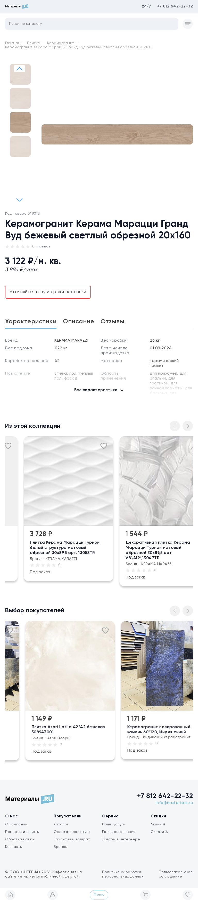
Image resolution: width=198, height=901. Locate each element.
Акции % (158, 824)
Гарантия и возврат (72, 839)
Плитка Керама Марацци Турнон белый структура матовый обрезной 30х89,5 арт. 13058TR (82, 548)
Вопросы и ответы (22, 832)
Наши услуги (114, 824)
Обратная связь (19, 839)
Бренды (61, 847)
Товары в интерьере (121, 839)
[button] (19, 199)
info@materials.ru (174, 803)
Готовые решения (118, 832)
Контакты (13, 847)
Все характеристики (96, 390)
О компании (16, 824)
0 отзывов (41, 246)
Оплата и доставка (72, 832)
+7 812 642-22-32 (175, 6)
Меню (99, 894)
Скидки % (159, 832)
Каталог (61, 824)
